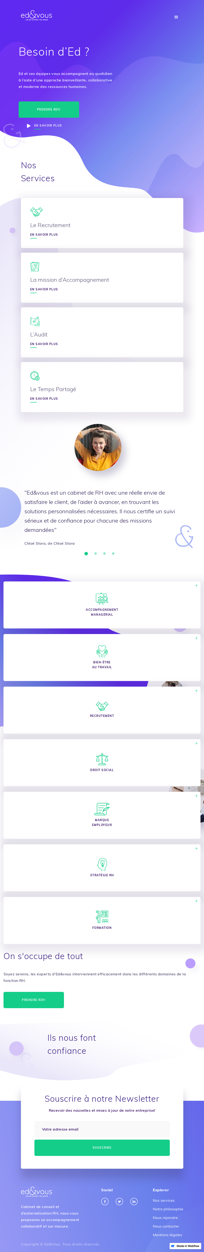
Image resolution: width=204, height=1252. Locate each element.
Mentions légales (167, 1234)
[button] (176, 17)
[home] (36, 15)
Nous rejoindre (165, 1217)
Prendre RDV (49, 109)
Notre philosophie (168, 1209)
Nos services (164, 1200)
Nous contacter (166, 1226)
